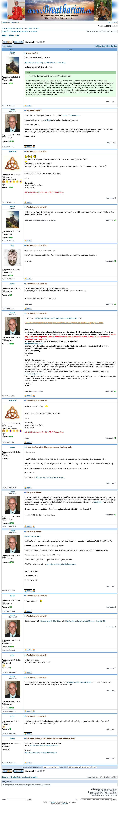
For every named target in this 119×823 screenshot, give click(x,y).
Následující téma (111, 46)
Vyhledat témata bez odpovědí (11, 28)
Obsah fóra (5, 31)
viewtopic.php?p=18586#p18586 (79, 682)
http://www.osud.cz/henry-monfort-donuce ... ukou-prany (45, 63)
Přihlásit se (6, 22)
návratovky (98, 502)
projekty (48, 120)
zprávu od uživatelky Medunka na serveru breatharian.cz (56, 318)
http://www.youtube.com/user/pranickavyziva (41, 753)
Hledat (114, 22)
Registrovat (15, 22)
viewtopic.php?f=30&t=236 (50, 621)
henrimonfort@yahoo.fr (34, 344)
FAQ (109, 22)
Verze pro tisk (7, 46)
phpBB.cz (65, 803)
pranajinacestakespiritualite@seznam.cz (50, 478)
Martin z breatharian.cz (71, 115)
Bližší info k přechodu (32, 536)
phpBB (53, 802)
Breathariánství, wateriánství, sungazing (24, 31)
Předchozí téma (100, 46)
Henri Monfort (10, 35)
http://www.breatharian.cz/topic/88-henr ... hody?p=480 (85, 621)
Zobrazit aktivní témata (30, 28)
